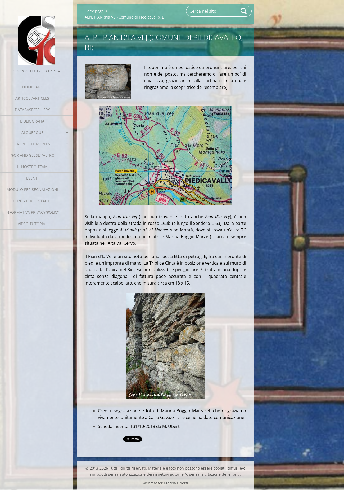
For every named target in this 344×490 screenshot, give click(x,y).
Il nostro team (32, 166)
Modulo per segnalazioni (32, 189)
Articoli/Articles (32, 98)
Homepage (32, 86)
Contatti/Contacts (32, 200)
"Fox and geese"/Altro (32, 155)
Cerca (244, 11)
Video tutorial (32, 223)
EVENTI (32, 178)
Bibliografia (32, 121)
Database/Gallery (32, 109)
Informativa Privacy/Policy (32, 212)
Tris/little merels (32, 143)
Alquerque (32, 132)
